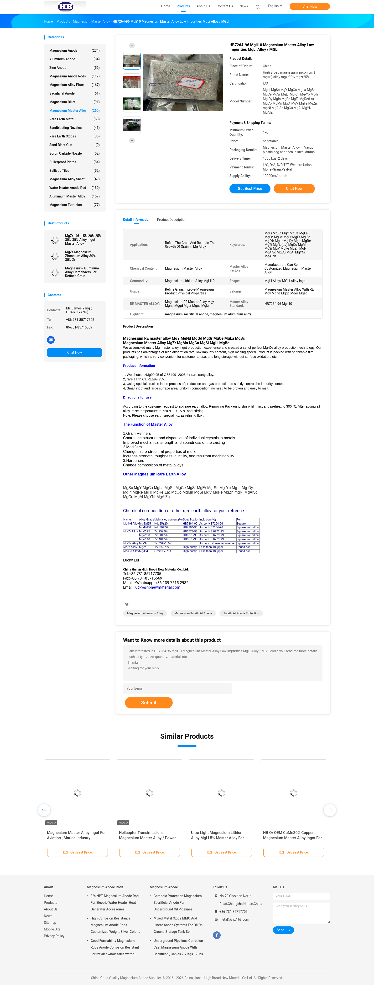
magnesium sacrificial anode (193, 613)
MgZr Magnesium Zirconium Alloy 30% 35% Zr (80, 256)
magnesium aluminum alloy (145, 613)
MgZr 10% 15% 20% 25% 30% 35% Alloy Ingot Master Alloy (83, 239)
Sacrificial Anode (74, 93)
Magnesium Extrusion (74, 204)
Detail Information (136, 220)
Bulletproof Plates (74, 162)
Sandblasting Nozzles (74, 127)
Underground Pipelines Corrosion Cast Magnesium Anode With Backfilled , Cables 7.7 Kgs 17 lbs (178, 947)
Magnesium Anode (74, 50)
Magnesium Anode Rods (74, 76)
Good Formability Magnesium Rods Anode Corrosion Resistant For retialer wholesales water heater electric (115, 948)
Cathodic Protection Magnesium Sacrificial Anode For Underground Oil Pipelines (178, 902)
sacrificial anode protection (241, 613)
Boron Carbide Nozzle (74, 153)
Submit (148, 703)
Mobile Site (52, 929)
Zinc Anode (74, 67)
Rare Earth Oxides (74, 136)
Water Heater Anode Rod (74, 187)
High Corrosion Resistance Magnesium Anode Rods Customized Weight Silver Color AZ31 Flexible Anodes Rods (114, 925)
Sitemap (50, 922)
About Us (50, 909)
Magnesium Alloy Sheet (74, 179)
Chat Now (310, 6)
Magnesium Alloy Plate (74, 84)
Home (48, 896)
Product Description (171, 220)
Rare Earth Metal (74, 119)
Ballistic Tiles (74, 170)
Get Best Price (250, 188)
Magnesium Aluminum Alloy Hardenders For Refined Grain (82, 272)
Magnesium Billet (74, 102)
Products (50, 902)
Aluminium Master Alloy (74, 196)
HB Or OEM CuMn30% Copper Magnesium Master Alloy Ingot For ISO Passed (292, 837)
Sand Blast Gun (74, 144)
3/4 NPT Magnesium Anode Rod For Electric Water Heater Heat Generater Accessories (115, 902)
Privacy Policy (54, 936)
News (48, 916)
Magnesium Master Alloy (74, 110)
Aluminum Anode (74, 59)
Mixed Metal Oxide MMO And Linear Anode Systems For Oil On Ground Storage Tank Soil (178, 925)
